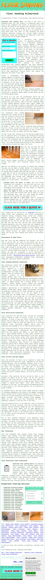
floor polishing (32, 467)
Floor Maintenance (21, 525)
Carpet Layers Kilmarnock (9, 554)
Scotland (38, 480)
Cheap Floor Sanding (31, 527)
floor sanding (23, 62)
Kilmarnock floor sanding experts (23, 463)
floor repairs (34, 468)
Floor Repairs (33, 525)
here (41, 456)
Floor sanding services (16, 447)
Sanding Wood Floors (16, 527)
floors (16, 403)
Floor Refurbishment (14, 535)
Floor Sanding (25, 524)
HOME (22, 9)
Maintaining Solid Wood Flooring (24, 255)
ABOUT (29, 9)
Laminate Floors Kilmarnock (33, 552)
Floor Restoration (7, 525)
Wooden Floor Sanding (12, 524)
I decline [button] (33, 573)
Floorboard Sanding (37, 524)
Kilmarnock (31, 212)
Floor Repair (33, 530)
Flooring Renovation (17, 532)
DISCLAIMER (40, 9)
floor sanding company (22, 67)
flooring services (19, 480)
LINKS (25, 9)
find (6, 434)
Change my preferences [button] (31, 575)
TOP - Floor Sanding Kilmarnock (11, 552)
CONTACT (34, 9)
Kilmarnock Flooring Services (15, 484)
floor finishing (18, 478)
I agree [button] (27, 573)
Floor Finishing (18, 529)
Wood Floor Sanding (27, 534)
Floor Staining (22, 537)
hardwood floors (9, 390)
